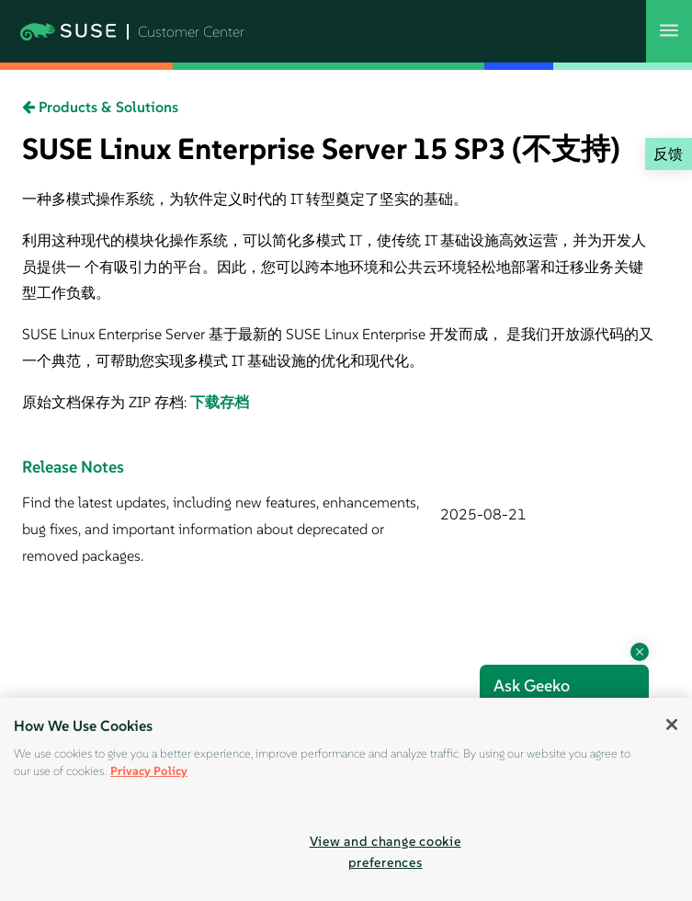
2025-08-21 (483, 514)
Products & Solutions (100, 106)
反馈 (668, 153)
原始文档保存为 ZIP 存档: (106, 402)
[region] (346, 799)
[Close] (672, 724)
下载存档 (219, 402)
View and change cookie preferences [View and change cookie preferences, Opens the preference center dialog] (385, 852)
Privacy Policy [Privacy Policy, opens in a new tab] (148, 771)
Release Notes (73, 466)
